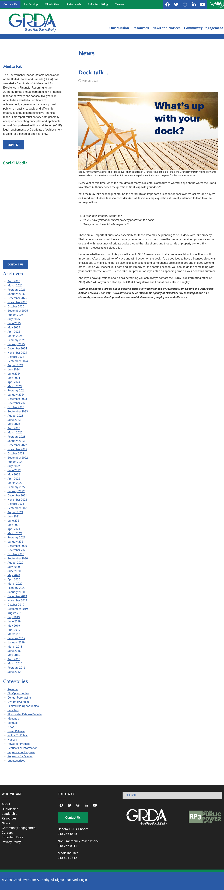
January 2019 (16, 642)
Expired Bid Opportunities (23, 706)
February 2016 (16, 667)
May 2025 (14, 327)
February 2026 (16, 289)
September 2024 (18, 361)
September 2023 (18, 411)
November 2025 (17, 302)
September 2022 (18, 457)
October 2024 (16, 357)
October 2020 (16, 554)
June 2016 (14, 651)
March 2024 (15, 386)
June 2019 (14, 621)
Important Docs (12, 837)
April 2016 (14, 659)
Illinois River (52, 4)
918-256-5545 (67, 834)
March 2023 (15, 432)
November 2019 (17, 600)
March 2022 (15, 483)
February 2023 (16, 436)
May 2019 (14, 625)
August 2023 (15, 415)
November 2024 (17, 352)
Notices (12, 739)
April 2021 (14, 529)
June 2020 (14, 571)
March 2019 (15, 634)
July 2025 (14, 319)
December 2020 (17, 546)
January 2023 (16, 441)
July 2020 (14, 567)
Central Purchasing (19, 697)
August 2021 (15, 512)
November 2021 (17, 499)
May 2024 (14, 378)
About (6, 804)
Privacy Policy (11, 842)
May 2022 (14, 474)
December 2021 (17, 495)
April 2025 (14, 331)
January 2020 (16, 592)
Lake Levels (74, 4)
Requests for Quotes (20, 756)
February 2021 (16, 537)
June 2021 (14, 520)
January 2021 (16, 541)
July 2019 (14, 617)
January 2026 (16, 294)
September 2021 (18, 508)
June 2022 (14, 470)
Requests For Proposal (21, 752)
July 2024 (14, 369)
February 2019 (16, 638)
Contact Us (10, 4)
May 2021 (14, 525)
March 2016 (15, 663)
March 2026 (15, 285)
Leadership (31, 4)
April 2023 (14, 428)
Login (83, 880)
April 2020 (14, 579)
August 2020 (15, 562)
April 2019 (14, 630)
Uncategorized (16, 760)
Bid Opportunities (18, 693)
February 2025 (16, 340)
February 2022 (16, 487)
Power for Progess (19, 743)
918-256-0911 (67, 846)
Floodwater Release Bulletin (25, 714)
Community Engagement (203, 28)
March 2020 (15, 583)
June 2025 (14, 323)
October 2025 (16, 306)
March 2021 (15, 533)
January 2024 (16, 394)
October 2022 (16, 453)
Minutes (13, 722)
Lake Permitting (98, 4)
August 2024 (15, 365)
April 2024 (14, 382)
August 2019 (15, 613)
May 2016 (14, 655)
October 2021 (16, 504)
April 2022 (14, 478)
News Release (16, 731)
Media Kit (14, 144)
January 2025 (16, 344)
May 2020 (14, 575)
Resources (140, 28)
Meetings (13, 718)
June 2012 (14, 672)
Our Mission (119, 28)
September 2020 (18, 558)
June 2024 (14, 373)
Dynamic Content (18, 701)
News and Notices (166, 28)
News (11, 727)
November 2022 (17, 449)
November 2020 (17, 550)
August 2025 (15, 315)
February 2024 (16, 390)
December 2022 (17, 445)
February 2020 (16, 588)
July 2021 (14, 516)
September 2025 (18, 310)
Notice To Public (18, 735)
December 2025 (17, 298)
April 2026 (14, 281)
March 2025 (15, 336)
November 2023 (17, 403)
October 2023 (16, 407)
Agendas (13, 689)
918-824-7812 (67, 858)
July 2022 (14, 466)
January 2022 (16, 491)
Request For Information (22, 748)
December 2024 (17, 348)
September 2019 (18, 609)
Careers (119, 4)
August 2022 (15, 462)
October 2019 (16, 604)
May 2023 (14, 424)
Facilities (13, 710)
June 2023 (14, 420)
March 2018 (15, 646)
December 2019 (17, 596)
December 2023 (17, 399)
